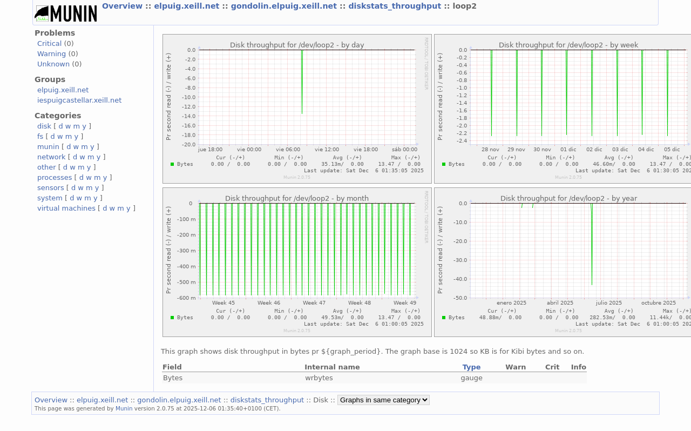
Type (472, 367)
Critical (49, 43)
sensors (50, 188)
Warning (51, 54)
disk (44, 126)
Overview (123, 6)
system (50, 198)
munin (48, 147)
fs (40, 136)
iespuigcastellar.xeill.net (79, 100)
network (51, 157)
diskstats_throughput (396, 6)
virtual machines (66, 208)
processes (54, 177)
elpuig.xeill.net (188, 6)
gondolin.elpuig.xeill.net (285, 6)
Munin (124, 408)
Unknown (53, 64)
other (46, 167)
